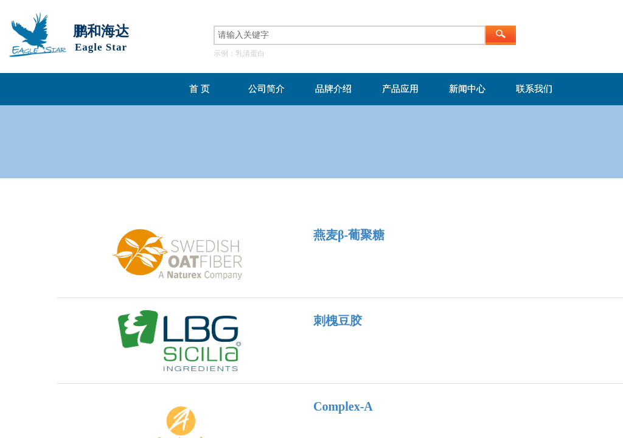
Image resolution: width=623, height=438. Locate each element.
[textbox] (350, 35)
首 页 (199, 89)
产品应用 (400, 89)
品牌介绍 (333, 89)
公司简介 (266, 89)
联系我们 (534, 89)
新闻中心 (467, 89)
